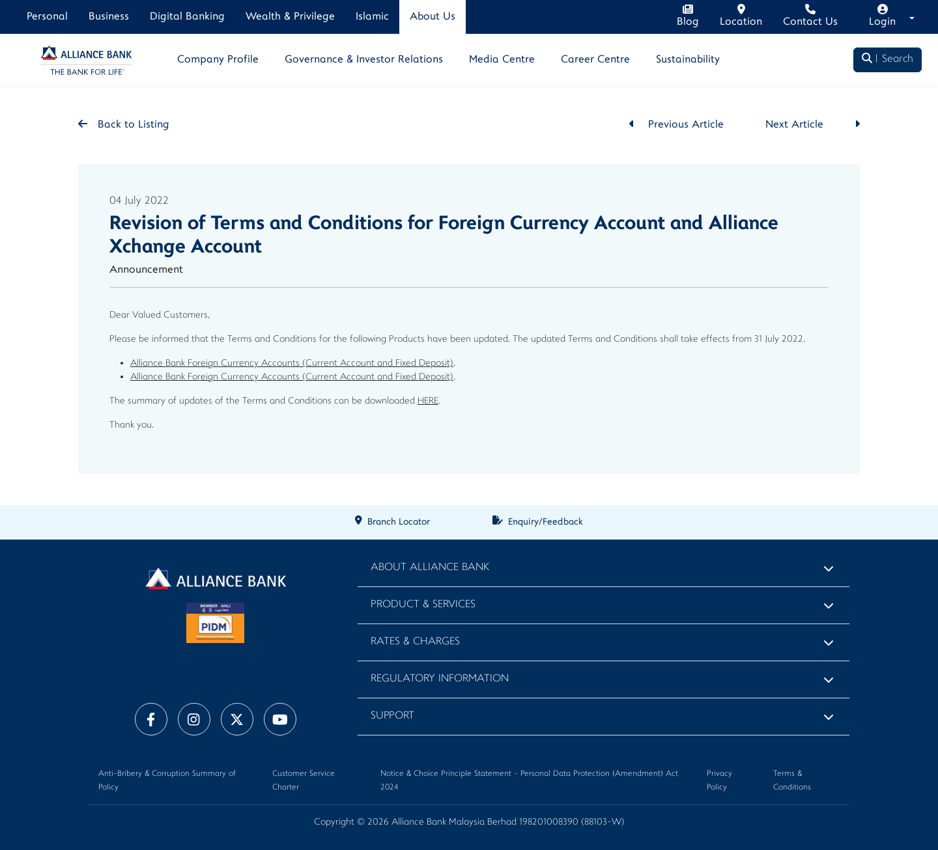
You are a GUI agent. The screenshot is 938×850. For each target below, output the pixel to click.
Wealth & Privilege (290, 16)
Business (109, 16)
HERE (428, 401)
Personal (47, 16)
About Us (432, 16)
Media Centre (502, 59)
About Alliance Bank (430, 568)
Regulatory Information (440, 679)
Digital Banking (187, 16)
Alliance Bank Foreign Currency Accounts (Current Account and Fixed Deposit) (291, 363)
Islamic (372, 16)
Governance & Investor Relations (364, 59)
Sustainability (688, 59)
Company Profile (218, 59)
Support (392, 716)
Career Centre (595, 59)
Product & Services (423, 605)
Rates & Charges (415, 642)
